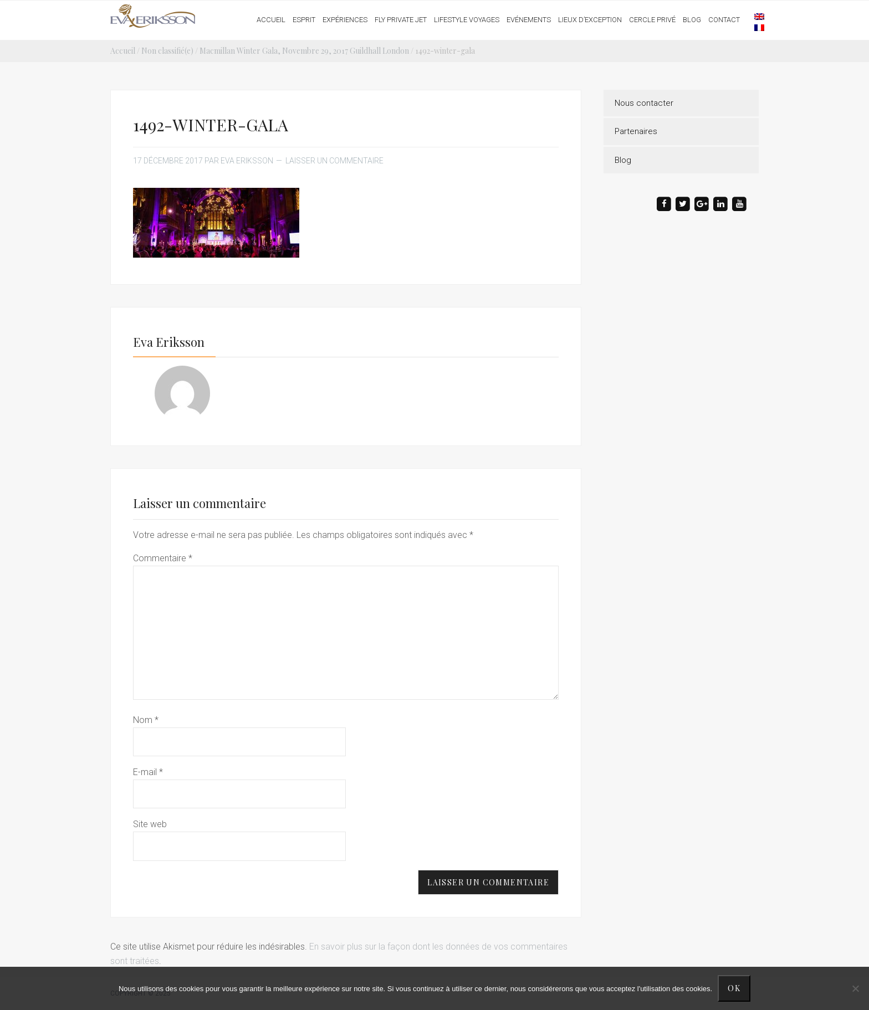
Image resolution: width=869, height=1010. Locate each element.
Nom (146, 720)
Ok (734, 988)
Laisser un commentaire (334, 160)
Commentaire (162, 558)
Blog (623, 160)
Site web (150, 824)
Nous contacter (644, 103)
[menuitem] (753, 16)
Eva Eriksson (153, 16)
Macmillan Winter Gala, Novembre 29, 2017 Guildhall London (304, 50)
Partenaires (636, 131)
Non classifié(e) (167, 50)
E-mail (148, 772)
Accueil (122, 50)
